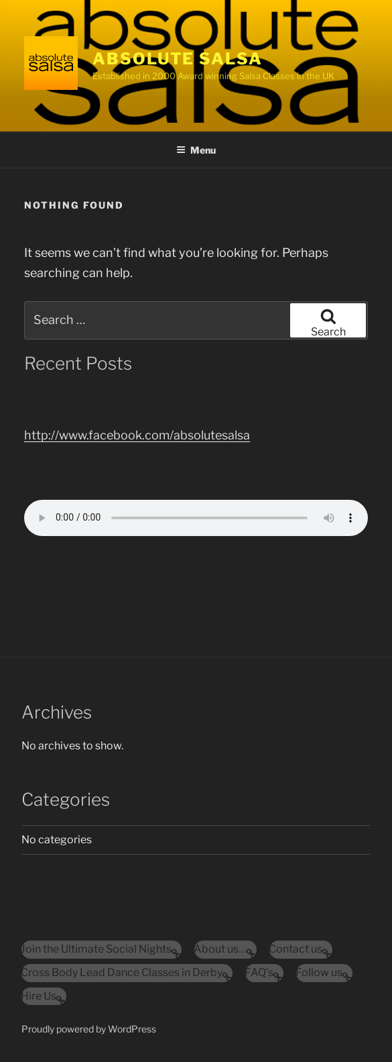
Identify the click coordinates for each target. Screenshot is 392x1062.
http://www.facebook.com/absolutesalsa (137, 435)
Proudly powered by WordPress (88, 1028)
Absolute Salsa (177, 58)
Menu (196, 150)
